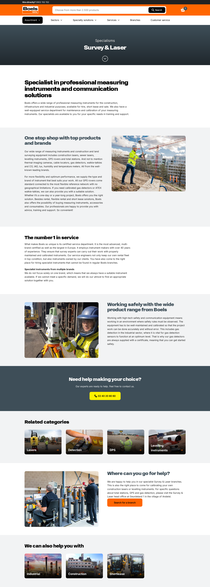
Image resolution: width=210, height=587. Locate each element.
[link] (30, 10)
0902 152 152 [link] (42, 2)
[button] (43, 450)
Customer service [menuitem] (160, 20)
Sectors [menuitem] (56, 20)
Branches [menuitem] (135, 20)
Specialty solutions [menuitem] (85, 20)
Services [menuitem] (113, 20)
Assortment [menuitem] (32, 20)
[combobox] (101, 10)
